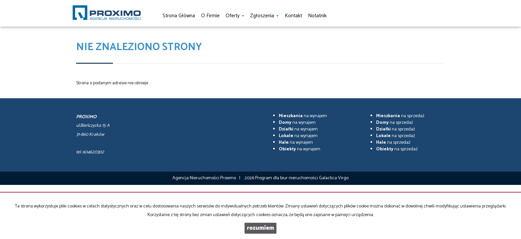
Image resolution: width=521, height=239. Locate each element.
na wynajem (303, 116)
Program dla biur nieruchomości (287, 178)
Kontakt (293, 16)
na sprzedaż (400, 116)
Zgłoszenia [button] (264, 16)
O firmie (210, 16)
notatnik (317, 16)
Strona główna (178, 16)
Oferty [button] (235, 16)
